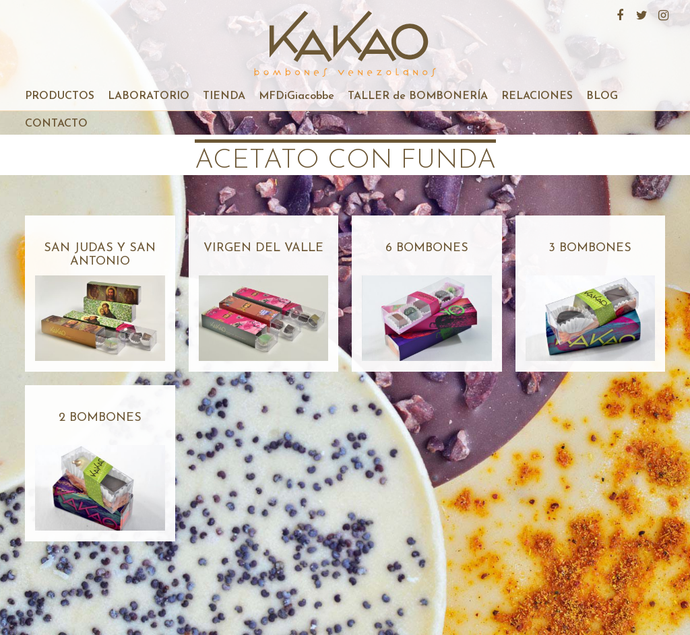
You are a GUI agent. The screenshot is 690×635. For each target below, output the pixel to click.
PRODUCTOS (59, 96)
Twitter (640, 13)
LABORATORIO (148, 96)
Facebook (618, 13)
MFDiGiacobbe (296, 96)
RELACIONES (537, 96)
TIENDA (224, 96)
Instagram (661, 13)
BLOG (602, 96)
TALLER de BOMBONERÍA (418, 96)
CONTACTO (56, 124)
